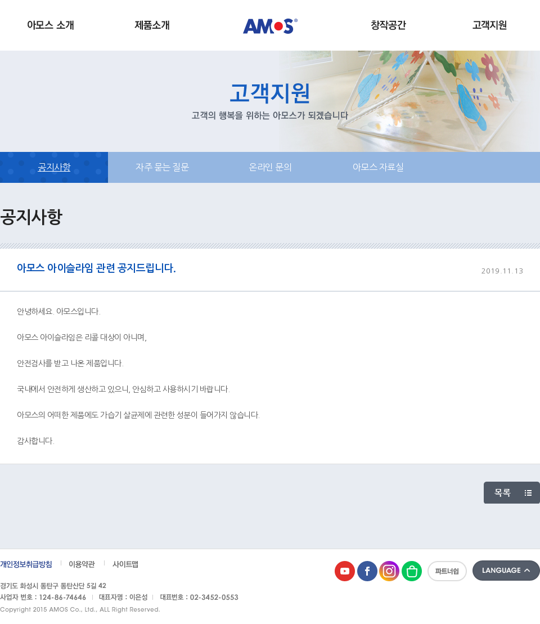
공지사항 (54, 167)
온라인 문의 (270, 167)
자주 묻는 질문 (162, 167)
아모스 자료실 (378, 167)
